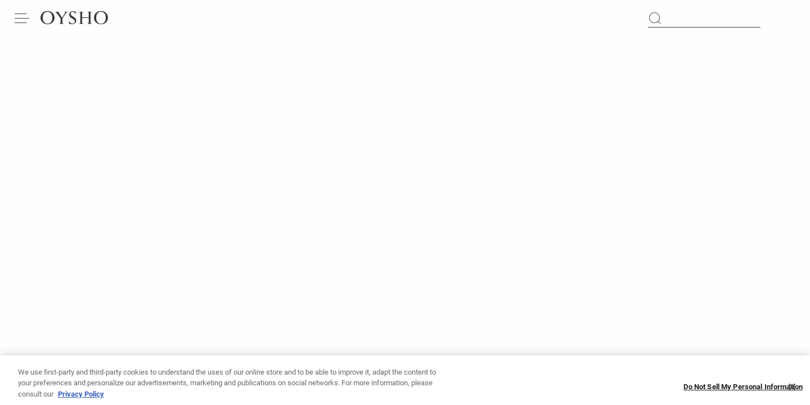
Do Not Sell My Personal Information (743, 392)
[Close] (792, 392)
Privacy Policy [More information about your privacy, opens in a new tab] (81, 399)
